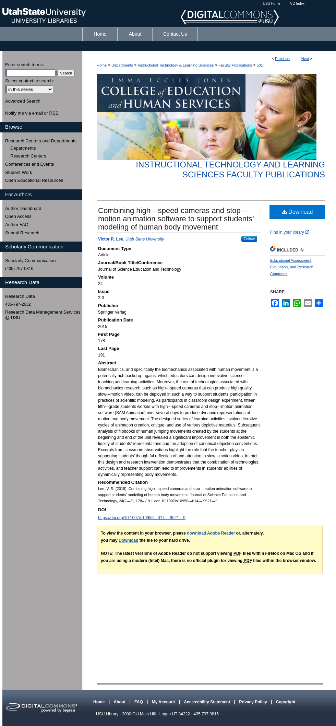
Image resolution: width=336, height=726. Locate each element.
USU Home (271, 3)
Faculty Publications (235, 65)
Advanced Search (22, 101)
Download (297, 212)
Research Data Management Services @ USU (43, 314)
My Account (164, 702)
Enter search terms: (24, 64)
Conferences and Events (29, 164)
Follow (249, 239)
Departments (122, 65)
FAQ (139, 702)
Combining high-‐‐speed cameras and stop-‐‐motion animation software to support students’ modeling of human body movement (176, 218)
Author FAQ (16, 224)
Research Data (20, 296)
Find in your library (289, 232)
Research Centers (28, 156)
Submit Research (22, 232)
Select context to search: (29, 80)
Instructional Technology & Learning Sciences (176, 65)
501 (260, 65)
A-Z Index (297, 3)
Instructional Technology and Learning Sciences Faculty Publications (230, 169)
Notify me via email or (31, 113)
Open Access (18, 216)
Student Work (18, 172)
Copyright (286, 702)
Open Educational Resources (34, 180)
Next (305, 59)
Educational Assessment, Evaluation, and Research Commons (291, 267)
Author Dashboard (23, 208)
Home (102, 65)
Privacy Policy (253, 702)
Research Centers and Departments (40, 140)
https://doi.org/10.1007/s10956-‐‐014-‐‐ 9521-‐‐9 (141, 517)
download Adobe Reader (211, 533)
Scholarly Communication (30, 260)
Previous (282, 59)
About (120, 702)
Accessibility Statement (207, 702)
